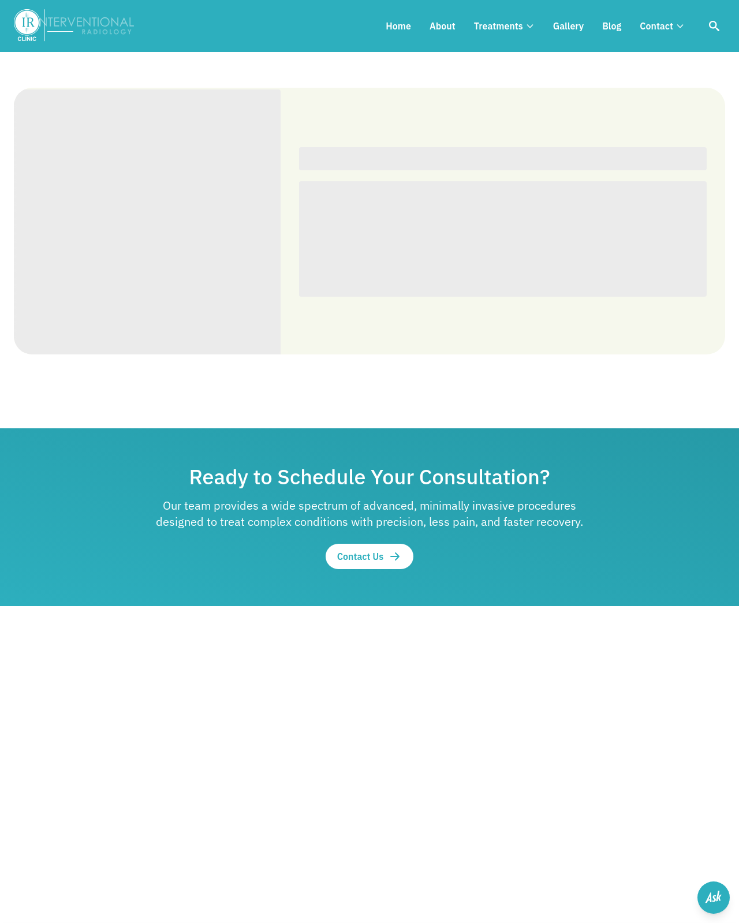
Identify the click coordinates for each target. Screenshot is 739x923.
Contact (662, 26)
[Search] (714, 26)
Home (398, 26)
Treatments (504, 26)
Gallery (568, 26)
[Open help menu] (713, 897)
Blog (611, 26)
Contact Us (369, 556)
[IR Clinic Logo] (79, 26)
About (443, 26)
